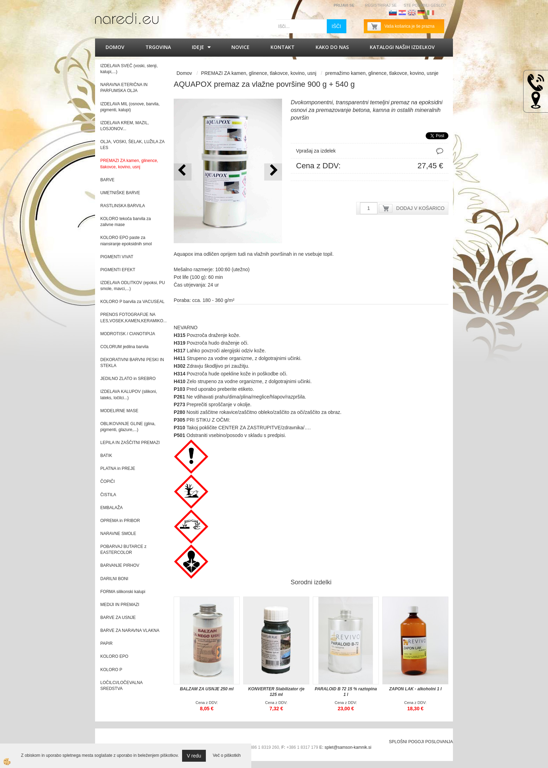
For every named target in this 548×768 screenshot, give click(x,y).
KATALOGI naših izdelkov (402, 47)
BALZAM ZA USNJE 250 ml (207, 688)
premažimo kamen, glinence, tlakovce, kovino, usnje (382, 73)
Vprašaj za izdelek (316, 151)
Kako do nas (332, 47)
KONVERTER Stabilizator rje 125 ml (276, 691)
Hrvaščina (402, 12)
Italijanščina (430, 12)
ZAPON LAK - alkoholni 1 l (415, 688)
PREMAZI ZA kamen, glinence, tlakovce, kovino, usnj (258, 73)
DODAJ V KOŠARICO (420, 208)
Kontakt (283, 47)
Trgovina (158, 47)
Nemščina (421, 12)
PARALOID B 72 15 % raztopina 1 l (346, 691)
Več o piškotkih (227, 755)
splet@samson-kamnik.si (348, 747)
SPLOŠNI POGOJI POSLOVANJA (421, 741)
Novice (240, 47)
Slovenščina (393, 12)
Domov (115, 47)
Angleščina (412, 12)
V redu (194, 756)
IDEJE (198, 47)
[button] (273, 172)
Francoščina (440, 12)
